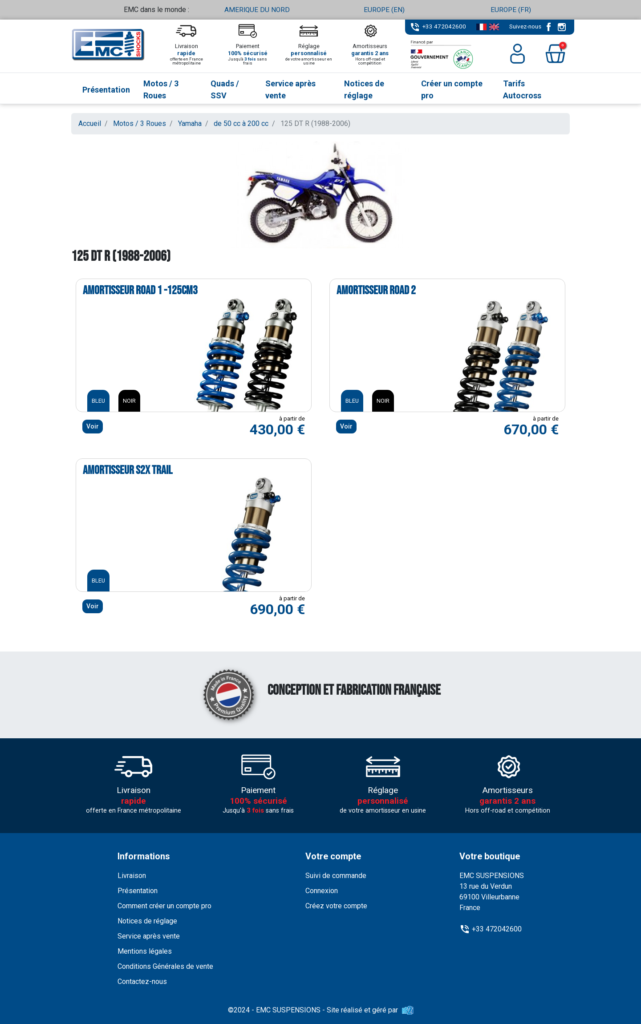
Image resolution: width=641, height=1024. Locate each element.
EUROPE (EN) (384, 9)
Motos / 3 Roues (139, 123)
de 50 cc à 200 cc (241, 123)
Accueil (89, 123)
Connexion (321, 890)
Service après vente (149, 935)
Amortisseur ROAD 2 (376, 290)
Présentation (138, 890)
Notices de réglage (147, 920)
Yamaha (190, 123)
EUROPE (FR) (510, 9)
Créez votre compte (336, 905)
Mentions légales (145, 951)
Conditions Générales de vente (165, 966)
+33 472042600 (444, 26)
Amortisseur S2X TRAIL (127, 470)
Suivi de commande (335, 875)
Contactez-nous (142, 981)
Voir (92, 425)
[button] (555, 53)
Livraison (132, 875)
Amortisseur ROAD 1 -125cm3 (140, 290)
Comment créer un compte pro (164, 905)
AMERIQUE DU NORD (257, 9)
